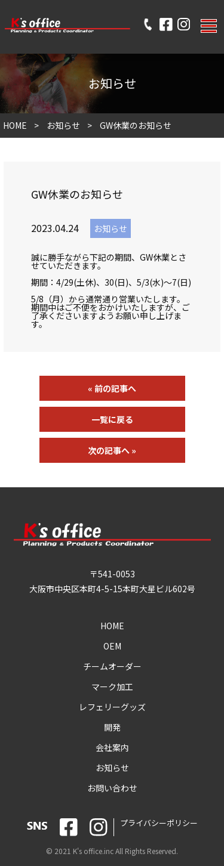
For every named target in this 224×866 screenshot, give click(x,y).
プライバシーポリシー (159, 822)
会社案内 (112, 747)
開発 (112, 727)
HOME (15, 125)
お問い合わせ (112, 788)
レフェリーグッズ (112, 707)
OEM (112, 646)
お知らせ (63, 125)
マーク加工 (112, 686)
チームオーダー (112, 666)
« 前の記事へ (112, 388)
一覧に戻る (112, 419)
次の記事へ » (112, 450)
